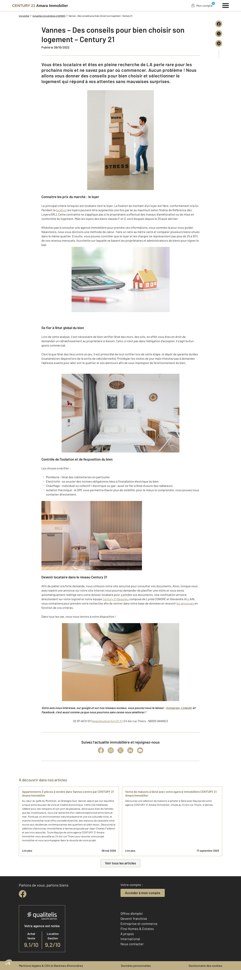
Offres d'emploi (131, 913)
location (61, 210)
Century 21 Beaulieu (116, 599)
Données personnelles (136, 965)
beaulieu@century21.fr (107, 721)
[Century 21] (40, 5)
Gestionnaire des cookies (205, 965)
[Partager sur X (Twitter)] (218, 33)
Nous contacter (132, 944)
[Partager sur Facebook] (218, 23)
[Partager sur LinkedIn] (218, 43)
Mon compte (202, 5)
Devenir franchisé (133, 918)
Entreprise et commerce (138, 924)
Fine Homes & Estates (137, 929)
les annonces (185, 603)
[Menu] (225, 5)
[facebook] (22, 894)
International (130, 939)
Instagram (172, 708)
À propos (127, 934)
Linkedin (186, 708)
